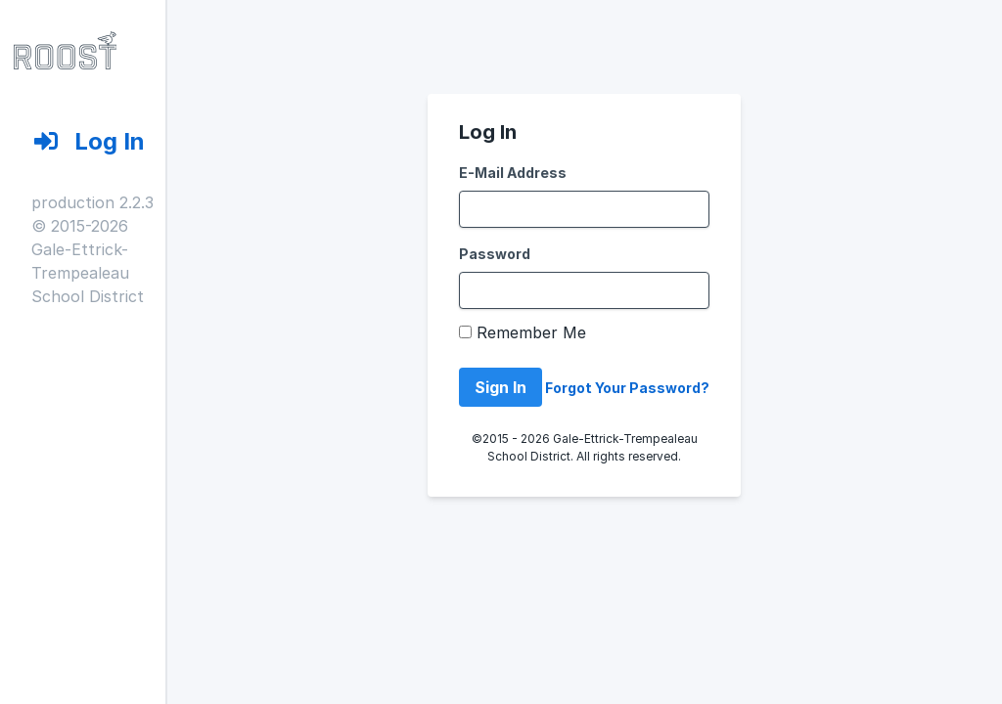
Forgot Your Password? (627, 387)
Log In (72, 141)
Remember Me (531, 332)
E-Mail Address (513, 172)
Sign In (500, 387)
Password (494, 253)
